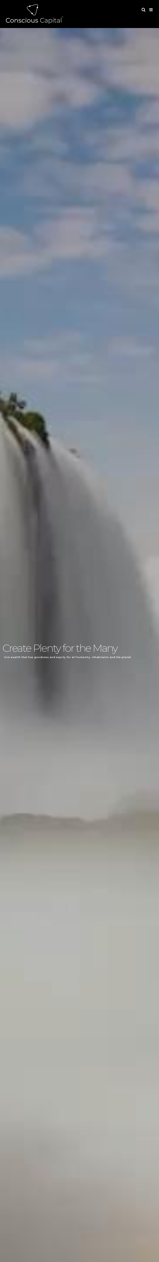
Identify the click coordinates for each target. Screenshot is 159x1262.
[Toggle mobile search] (143, 10)
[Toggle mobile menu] (151, 10)
